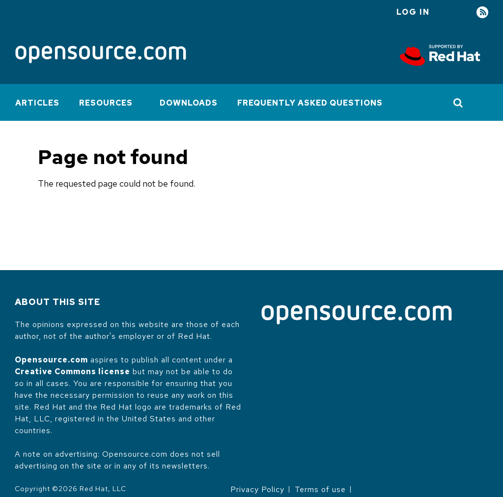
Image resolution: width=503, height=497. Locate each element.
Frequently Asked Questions (310, 103)
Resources (106, 103)
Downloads (189, 103)
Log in (413, 12)
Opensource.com (51, 360)
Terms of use (320, 489)
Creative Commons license (72, 371)
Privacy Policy (257, 489)
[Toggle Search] (458, 103)
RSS (482, 12)
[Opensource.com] (101, 55)
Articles (37, 103)
